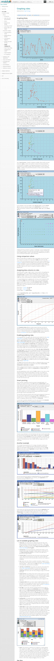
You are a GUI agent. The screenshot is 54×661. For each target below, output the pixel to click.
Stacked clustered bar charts (25, 616)
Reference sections (7, 68)
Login (51, 1)
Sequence (25, 287)
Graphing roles (36, 15)
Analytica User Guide (22, 15)
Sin (25, 290)
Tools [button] (28, 1)
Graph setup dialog (21, 342)
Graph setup (25, 360)
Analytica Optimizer (6, 70)
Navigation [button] (15, 1)
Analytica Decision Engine (7, 73)
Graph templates (7, 52)
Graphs (29, 15)
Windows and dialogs (7, 23)
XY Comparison (46, 584)
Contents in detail (5, 13)
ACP (3, 76)
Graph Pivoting (27, 11)
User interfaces (6, 64)
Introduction (6, 16)
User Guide (4, 11)
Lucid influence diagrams (7, 39)
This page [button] (22, 1)
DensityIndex (23, 332)
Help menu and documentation (7, 18)
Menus (5, 21)
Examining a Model (8, 26)
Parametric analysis (7, 30)
